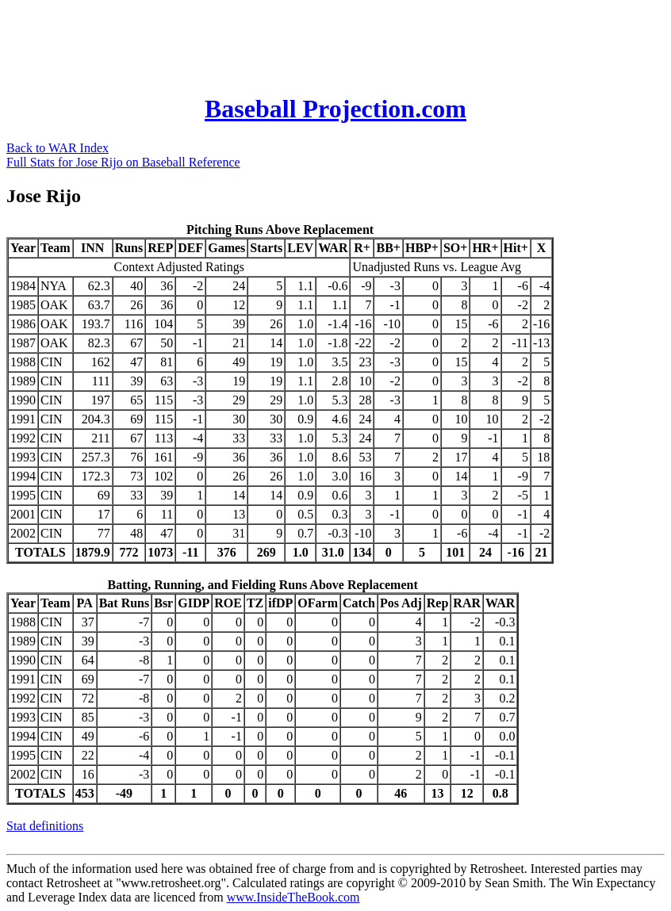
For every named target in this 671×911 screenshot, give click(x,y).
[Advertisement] (295, 42)
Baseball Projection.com (335, 108)
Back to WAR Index (57, 148)
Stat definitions (44, 826)
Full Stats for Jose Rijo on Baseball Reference (123, 162)
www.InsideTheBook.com (293, 897)
